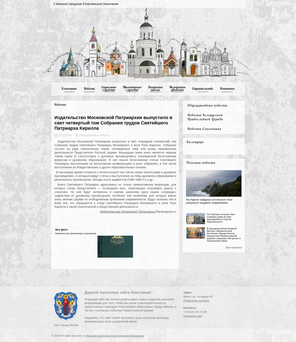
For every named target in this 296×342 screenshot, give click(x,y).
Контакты (227, 88)
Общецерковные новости (207, 105)
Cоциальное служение (108, 88)
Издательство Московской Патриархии (127, 211)
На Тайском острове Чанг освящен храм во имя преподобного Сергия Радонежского (221, 218)
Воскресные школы (155, 88)
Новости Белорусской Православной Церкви (205, 117)
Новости (89, 88)
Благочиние (69, 88)
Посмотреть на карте (196, 300)
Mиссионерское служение (132, 88)
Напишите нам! (192, 316)
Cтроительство (202, 88)
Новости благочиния (204, 129)
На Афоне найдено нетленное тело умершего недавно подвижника (209, 201)
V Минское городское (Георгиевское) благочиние (113, 335)
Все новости (234, 247)
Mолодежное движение (177, 88)
